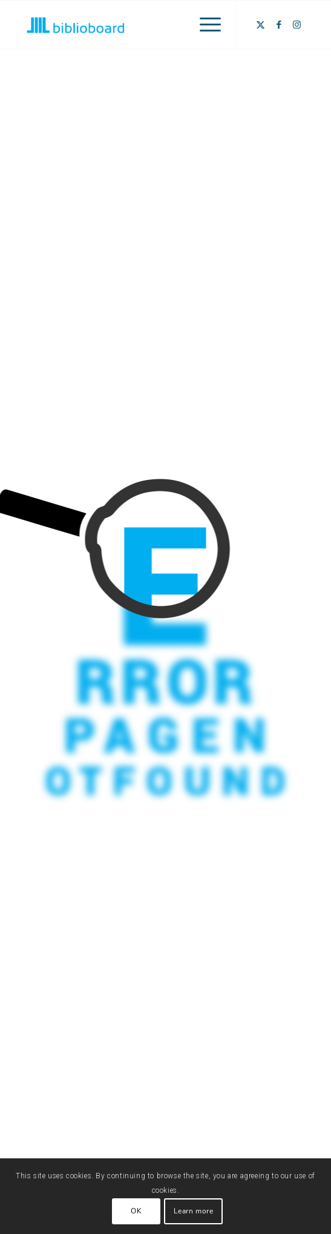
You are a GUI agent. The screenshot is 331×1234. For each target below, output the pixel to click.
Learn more (194, 1211)
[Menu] (204, 25)
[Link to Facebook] (279, 25)
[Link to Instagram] (297, 25)
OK (136, 1211)
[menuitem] (204, 25)
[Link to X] (261, 25)
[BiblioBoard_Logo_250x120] (137, 25)
